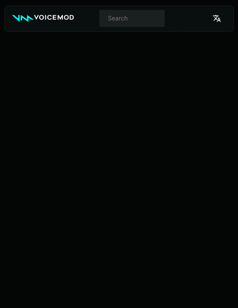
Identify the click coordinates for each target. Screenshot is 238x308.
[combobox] (132, 18)
